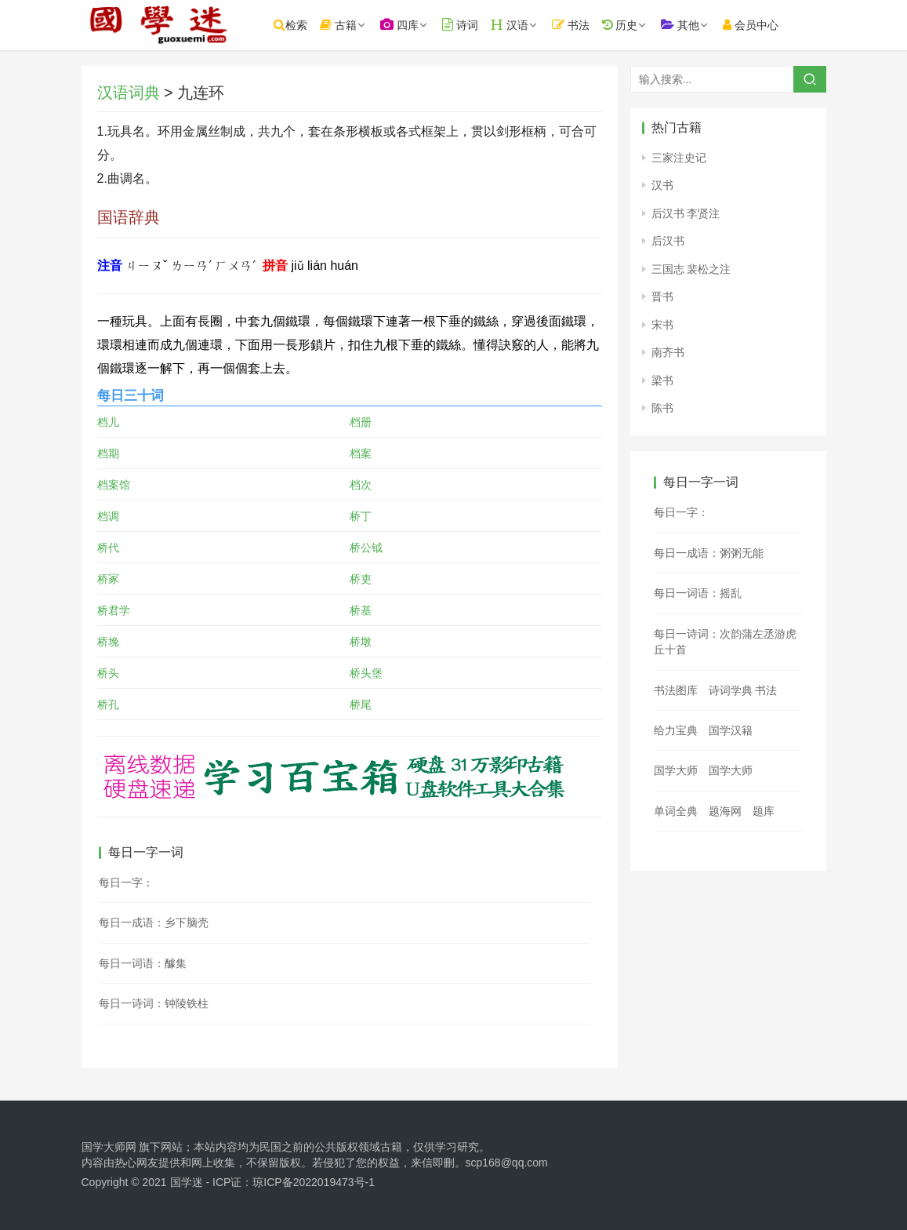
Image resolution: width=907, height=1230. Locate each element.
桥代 (108, 547)
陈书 (662, 408)
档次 (361, 485)
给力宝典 (676, 730)
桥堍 (108, 641)
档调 (108, 516)
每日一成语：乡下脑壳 (154, 922)
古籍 (341, 24)
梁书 (662, 380)
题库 (764, 811)
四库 (402, 24)
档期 (108, 453)
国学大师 (676, 770)
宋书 (662, 324)
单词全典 (676, 811)
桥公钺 (366, 547)
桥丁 (361, 516)
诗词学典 (731, 690)
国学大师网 (109, 1147)
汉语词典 (128, 92)
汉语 (512, 24)
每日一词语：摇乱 (698, 593)
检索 (293, 24)
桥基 (361, 610)
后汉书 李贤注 (685, 213)
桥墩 (361, 641)
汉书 (662, 185)
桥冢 (108, 579)
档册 (361, 422)
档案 (361, 453)
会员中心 (754, 24)
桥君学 (113, 610)
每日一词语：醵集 (143, 963)
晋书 (662, 296)
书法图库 (676, 690)
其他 (683, 24)
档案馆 (113, 485)
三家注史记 (678, 157)
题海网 (725, 811)
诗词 (462, 24)
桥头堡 (366, 673)
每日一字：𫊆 (681, 512)
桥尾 (361, 704)
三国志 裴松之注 (691, 269)
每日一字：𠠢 (126, 882)
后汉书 (667, 241)
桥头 (108, 673)
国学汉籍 (731, 730)
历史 (622, 24)
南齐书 (667, 352)
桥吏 (361, 579)
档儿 (108, 422)
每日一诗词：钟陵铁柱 (154, 1003)
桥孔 (108, 704)
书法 (573, 24)
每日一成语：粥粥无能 (709, 553)
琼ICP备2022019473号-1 (313, 1182)
